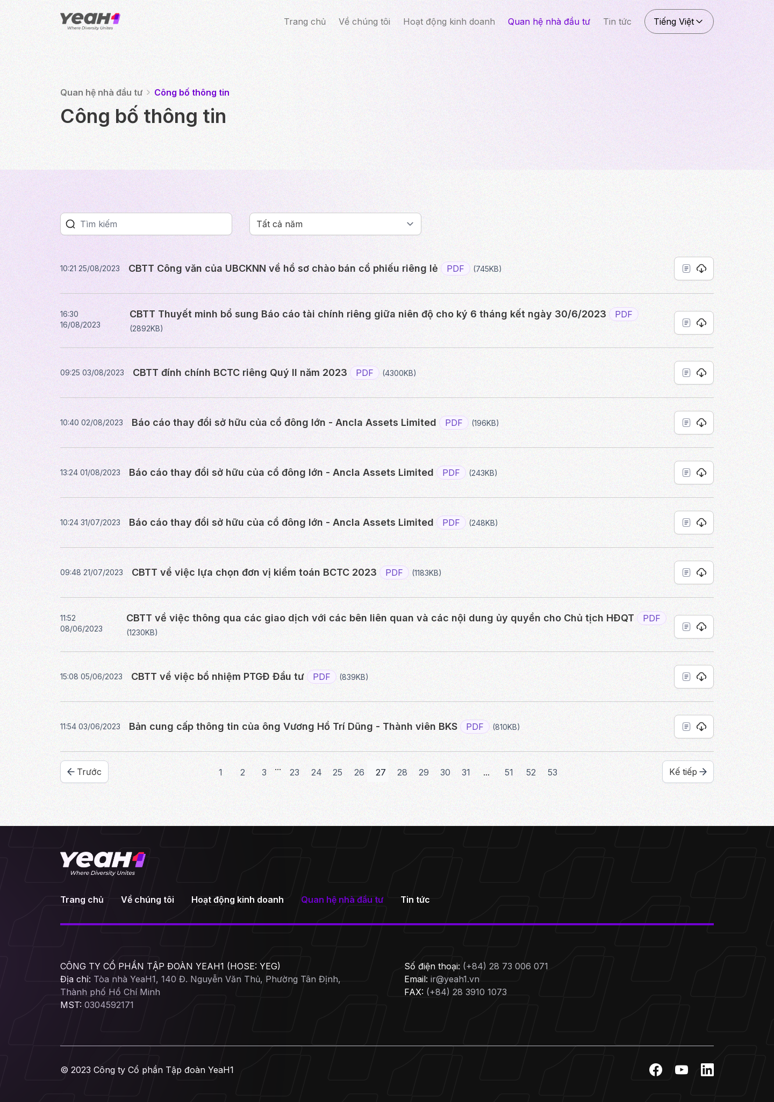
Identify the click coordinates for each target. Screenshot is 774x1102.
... (278, 767)
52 (531, 772)
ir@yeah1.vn (455, 979)
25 (337, 772)
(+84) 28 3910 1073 (466, 992)
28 (402, 772)
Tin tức (617, 21)
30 (445, 772)
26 (359, 772)
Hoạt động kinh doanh (449, 21)
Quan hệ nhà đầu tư (549, 21)
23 (294, 772)
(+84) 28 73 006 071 (505, 966)
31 (466, 772)
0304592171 (109, 1004)
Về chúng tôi (364, 21)
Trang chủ (305, 21)
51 (509, 772)
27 (381, 772)
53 (552, 772)
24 (316, 772)
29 (424, 772)
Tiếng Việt (679, 21)
